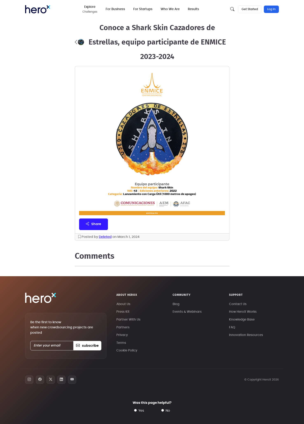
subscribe (87, 346)
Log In (271, 9)
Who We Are (170, 9)
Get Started (250, 9)
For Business (115, 9)
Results (193, 9)
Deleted (105, 236)
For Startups (142, 9)
